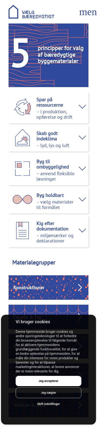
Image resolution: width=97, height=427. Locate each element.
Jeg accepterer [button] (48, 381)
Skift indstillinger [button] (48, 404)
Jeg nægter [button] (48, 392)
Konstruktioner (28, 287)
